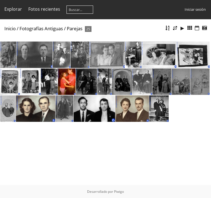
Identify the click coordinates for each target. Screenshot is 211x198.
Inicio (10, 28)
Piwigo (119, 191)
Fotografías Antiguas (41, 28)
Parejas (74, 28)
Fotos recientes (44, 9)
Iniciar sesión (195, 9)
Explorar (13, 9)
